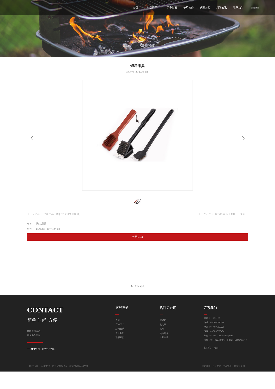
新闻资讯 (119, 328)
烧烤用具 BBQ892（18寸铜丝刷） (62, 214)
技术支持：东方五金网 (234, 383)
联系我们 (119, 337)
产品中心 (119, 324)
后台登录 (216, 383)
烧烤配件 (164, 333)
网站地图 (206, 383)
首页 (117, 320)
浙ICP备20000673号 (78, 383)
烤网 (162, 329)
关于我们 (119, 333)
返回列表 (138, 286)
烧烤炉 (163, 320)
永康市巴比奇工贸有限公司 (54, 383)
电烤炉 (163, 324)
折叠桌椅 (164, 337)
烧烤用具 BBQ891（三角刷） (231, 214)
